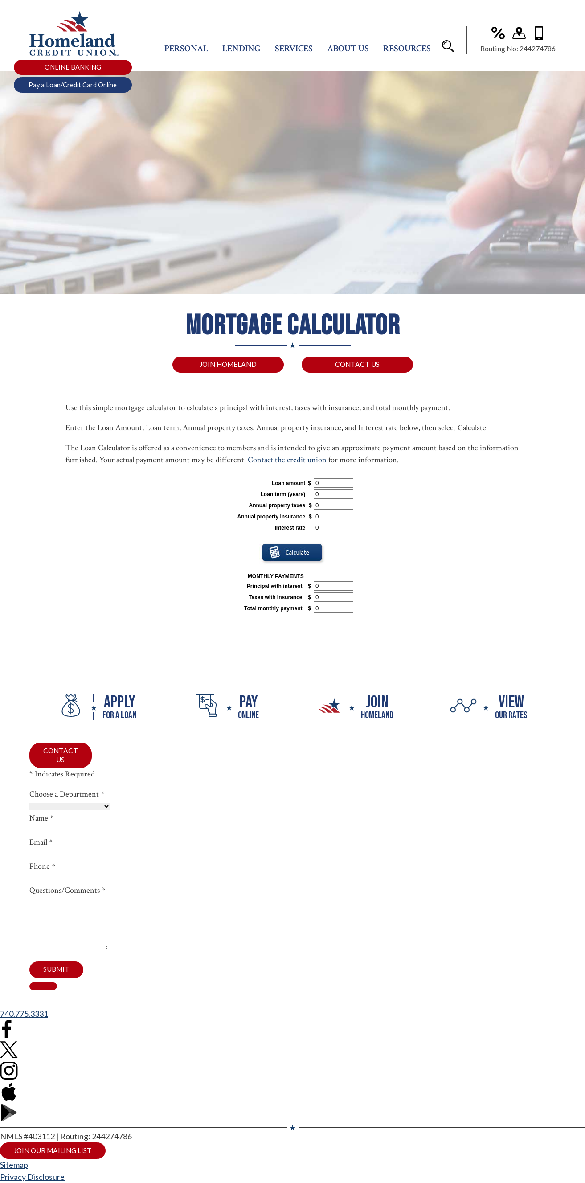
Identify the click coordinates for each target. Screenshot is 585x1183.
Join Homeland (228, 365)
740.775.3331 (24, 1027)
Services (294, 52)
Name (41, 820)
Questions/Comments (67, 892)
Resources (407, 52)
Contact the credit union (287, 461)
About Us (348, 52)
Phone (42, 868)
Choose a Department (66, 796)
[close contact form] (43, 999)
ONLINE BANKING (73, 70)
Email (41, 844)
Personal (186, 52)
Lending (241, 52)
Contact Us (357, 365)
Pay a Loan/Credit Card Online (73, 88)
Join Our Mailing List (56, 1164)
